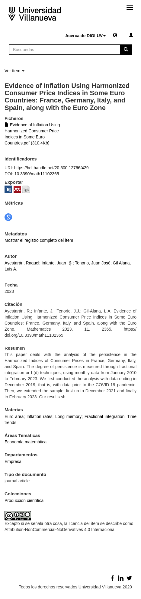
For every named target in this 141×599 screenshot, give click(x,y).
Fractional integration (104, 416)
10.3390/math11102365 (36, 173)
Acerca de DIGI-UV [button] (85, 35)
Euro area (14, 416)
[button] (115, 35)
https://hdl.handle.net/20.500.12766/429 (51, 167)
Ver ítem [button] (14, 70)
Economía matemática (25, 441)
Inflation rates (40, 416)
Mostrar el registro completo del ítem (39, 240)
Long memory (68, 416)
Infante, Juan (54, 263)
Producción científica (24, 500)
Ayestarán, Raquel (22, 263)
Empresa (13, 461)
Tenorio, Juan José (93, 263)
